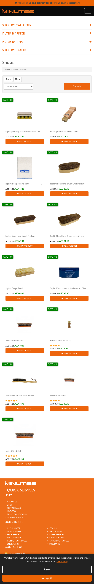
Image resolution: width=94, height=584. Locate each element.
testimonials (13, 502)
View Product (24, 141)
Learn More (62, 561)
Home (7, 69)
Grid (8, 79)
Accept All (47, 578)
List (17, 79)
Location (11, 505)
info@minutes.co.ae (15, 548)
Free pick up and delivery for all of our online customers (47, 2)
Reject (47, 569)
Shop (8, 499)
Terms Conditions (16, 509)
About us (11, 496)
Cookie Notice (14, 512)
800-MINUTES (16, 551)
